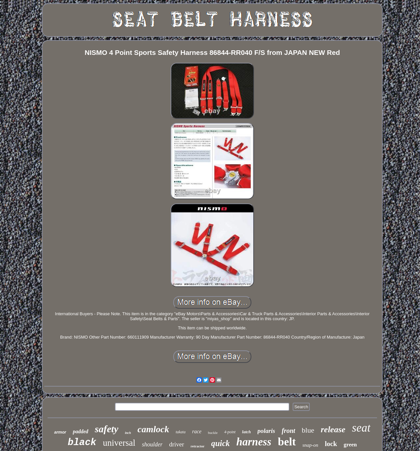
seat (361, 427)
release (333, 429)
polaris (266, 430)
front (288, 430)
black (82, 442)
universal (119, 443)
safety (106, 428)
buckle (213, 433)
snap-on (310, 445)
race (196, 431)
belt (287, 442)
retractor (198, 446)
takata (180, 432)
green (350, 444)
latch (246, 431)
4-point (230, 432)
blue (308, 430)
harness (253, 442)
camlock (153, 429)
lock (331, 444)
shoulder (152, 444)
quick (220, 443)
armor (60, 432)
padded (80, 431)
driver (176, 444)
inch (128, 433)
